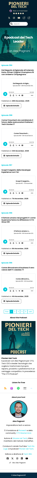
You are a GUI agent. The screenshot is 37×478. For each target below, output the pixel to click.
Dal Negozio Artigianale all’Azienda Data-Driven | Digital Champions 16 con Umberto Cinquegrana (17, 72)
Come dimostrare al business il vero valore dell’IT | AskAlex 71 (17, 268)
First (6, 311)
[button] (31, 388)
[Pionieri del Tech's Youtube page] (17, 17)
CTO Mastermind (23, 433)
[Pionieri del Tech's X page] (9, 17)
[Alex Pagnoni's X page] (13, 458)
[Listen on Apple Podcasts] (11, 388)
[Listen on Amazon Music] (25, 388)
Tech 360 (28, 454)
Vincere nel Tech (20, 438)
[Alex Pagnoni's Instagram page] (18, 458)
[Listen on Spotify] (18, 388)
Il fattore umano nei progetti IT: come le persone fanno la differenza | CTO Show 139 (18, 220)
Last (30, 311)
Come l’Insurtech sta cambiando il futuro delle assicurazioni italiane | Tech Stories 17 (17, 122)
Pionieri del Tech (26, 449)
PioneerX (22, 430)
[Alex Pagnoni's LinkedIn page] (23, 458)
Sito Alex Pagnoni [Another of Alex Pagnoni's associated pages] (17, 463)
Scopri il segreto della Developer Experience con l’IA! (16, 171)
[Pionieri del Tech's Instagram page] (13, 17)
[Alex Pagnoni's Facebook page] (9, 458)
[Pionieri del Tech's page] (23, 17)
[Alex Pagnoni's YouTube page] (28, 458)
